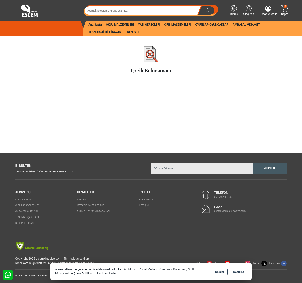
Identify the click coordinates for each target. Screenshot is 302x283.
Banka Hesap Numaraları (93, 211)
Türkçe (234, 10)
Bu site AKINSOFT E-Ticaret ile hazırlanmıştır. (42, 275)
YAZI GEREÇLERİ (149, 24)
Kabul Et (238, 271)
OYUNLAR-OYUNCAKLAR (211, 24)
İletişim (144, 205)
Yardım (81, 199)
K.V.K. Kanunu (24, 199)
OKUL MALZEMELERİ (120, 24)
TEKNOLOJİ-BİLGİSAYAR (104, 32)
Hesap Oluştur (268, 11)
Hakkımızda (146, 199)
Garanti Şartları (26, 211)
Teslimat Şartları (27, 217)
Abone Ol (269, 168)
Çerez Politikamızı (85, 273)
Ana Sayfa (95, 24)
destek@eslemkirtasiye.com (230, 210)
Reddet (219, 271)
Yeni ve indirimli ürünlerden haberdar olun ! (44, 171)
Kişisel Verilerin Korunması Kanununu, (163, 269)
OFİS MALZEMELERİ (177, 24)
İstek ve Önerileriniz (90, 205)
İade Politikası (24, 223)
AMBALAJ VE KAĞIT (246, 24)
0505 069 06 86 (223, 197)
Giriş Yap (248, 10)
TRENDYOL (132, 32)
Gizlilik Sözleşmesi (27, 205)
